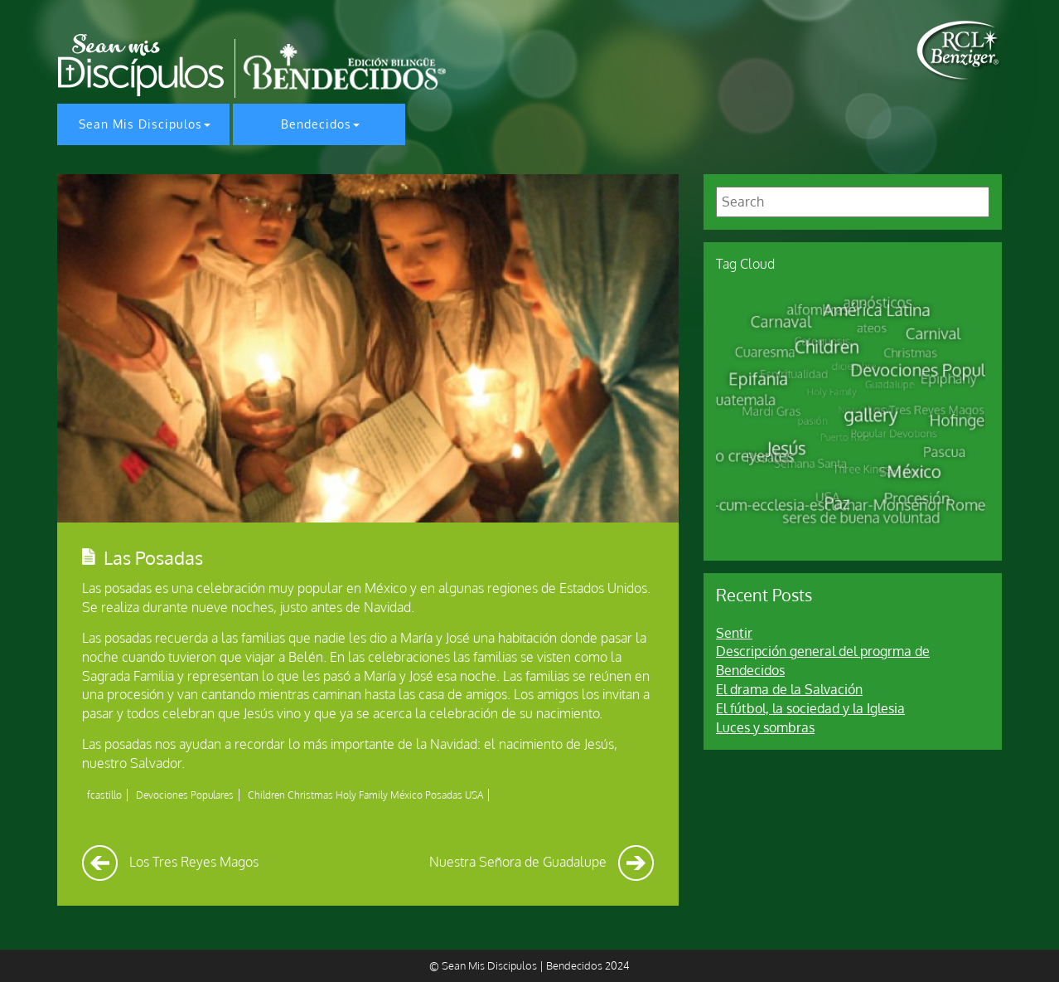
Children (266, 795)
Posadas (443, 795)
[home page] (959, 50)
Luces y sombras (765, 727)
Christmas (310, 795)
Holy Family (362, 795)
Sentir (734, 633)
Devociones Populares (185, 795)
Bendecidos (316, 124)
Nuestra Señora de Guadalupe (541, 861)
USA (474, 795)
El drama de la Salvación (789, 689)
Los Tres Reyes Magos (170, 861)
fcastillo (104, 795)
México (406, 795)
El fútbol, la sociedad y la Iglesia (810, 708)
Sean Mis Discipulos (140, 124)
